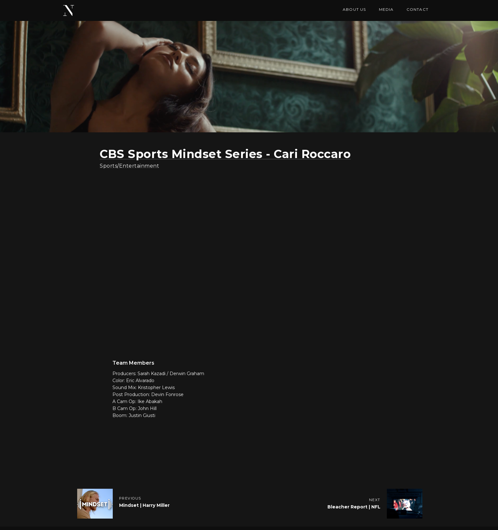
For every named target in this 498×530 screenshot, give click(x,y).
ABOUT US (354, 9)
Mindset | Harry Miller (144, 505)
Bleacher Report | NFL (353, 507)
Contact (417, 9)
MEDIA (386, 9)
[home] (68, 10)
